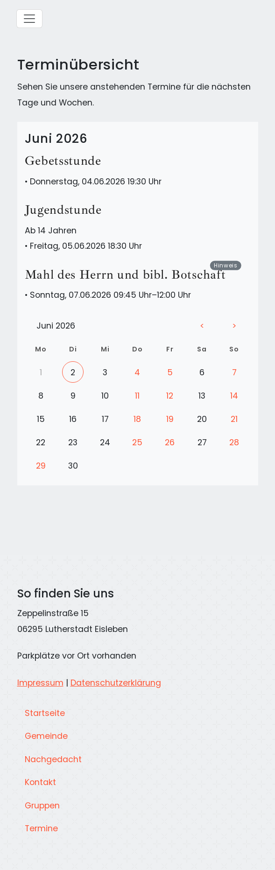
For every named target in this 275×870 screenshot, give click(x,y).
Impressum (40, 682)
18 (137, 419)
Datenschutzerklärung (116, 682)
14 (234, 395)
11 (137, 395)
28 (234, 442)
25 (137, 442)
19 (170, 419)
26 (170, 442)
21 (234, 419)
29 (41, 465)
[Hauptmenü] (29, 18)
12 (169, 395)
